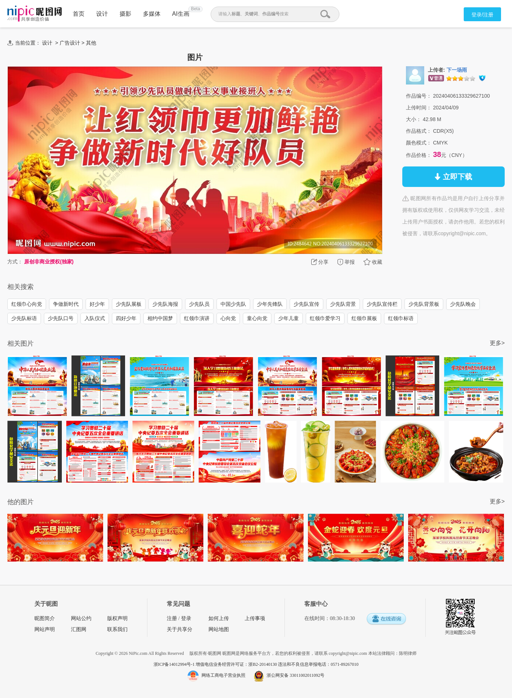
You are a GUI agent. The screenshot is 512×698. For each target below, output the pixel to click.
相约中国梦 (160, 318)
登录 (186, 618)
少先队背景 (343, 304)
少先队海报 (165, 304)
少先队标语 (24, 318)
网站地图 (218, 629)
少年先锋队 (270, 304)
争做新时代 (66, 304)
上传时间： (419, 107)
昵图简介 (44, 618)
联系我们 (117, 629)
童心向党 (257, 318)
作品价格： (419, 155)
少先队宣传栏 (382, 304)
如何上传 (218, 618)
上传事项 (255, 618)
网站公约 (81, 618)
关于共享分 (179, 629)
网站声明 (44, 629)
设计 (102, 14)
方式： (15, 261)
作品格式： (419, 131)
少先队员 (199, 304)
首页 (78, 14)
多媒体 (152, 14)
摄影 (125, 14)
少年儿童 (288, 318)
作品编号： (419, 96)
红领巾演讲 (197, 318)
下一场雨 (457, 70)
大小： (413, 119)
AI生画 (180, 14)
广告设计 (70, 43)
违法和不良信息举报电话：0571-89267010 (318, 664)
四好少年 (126, 318)
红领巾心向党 (26, 304)
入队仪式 (94, 318)
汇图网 (78, 629)
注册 (172, 618)
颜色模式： (419, 143)
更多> (497, 343)
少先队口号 (61, 318)
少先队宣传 (306, 304)
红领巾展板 (364, 318)
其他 (91, 43)
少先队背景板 (424, 304)
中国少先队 (233, 304)
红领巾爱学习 (325, 318)
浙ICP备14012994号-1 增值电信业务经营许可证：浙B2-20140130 (216, 664)
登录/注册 (482, 15)
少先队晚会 (463, 304)
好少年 (97, 304)
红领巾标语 (401, 318)
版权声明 (117, 618)
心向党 (228, 318)
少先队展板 (129, 304)
